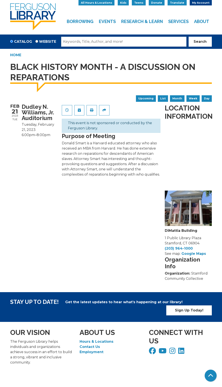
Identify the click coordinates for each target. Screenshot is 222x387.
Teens (138, 2)
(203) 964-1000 (179, 248)
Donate (156, 2)
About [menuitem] (201, 21)
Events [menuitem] (107, 21)
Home (15, 55)
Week (193, 98)
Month (177, 98)
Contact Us (90, 347)
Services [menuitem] (178, 21)
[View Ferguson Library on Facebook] (153, 352)
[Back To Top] (211, 376)
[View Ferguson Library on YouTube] (163, 352)
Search (200, 42)
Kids (123, 2)
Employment (91, 352)
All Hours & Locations (96, 2)
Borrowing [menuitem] (80, 21)
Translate (177, 2)
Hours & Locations (96, 341)
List (163, 98)
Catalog (23, 42)
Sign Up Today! (189, 310)
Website (47, 42)
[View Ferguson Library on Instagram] (172, 352)
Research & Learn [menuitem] (142, 21)
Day (206, 98)
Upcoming (145, 98)
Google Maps (193, 254)
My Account (200, 2)
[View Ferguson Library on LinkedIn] (181, 352)
